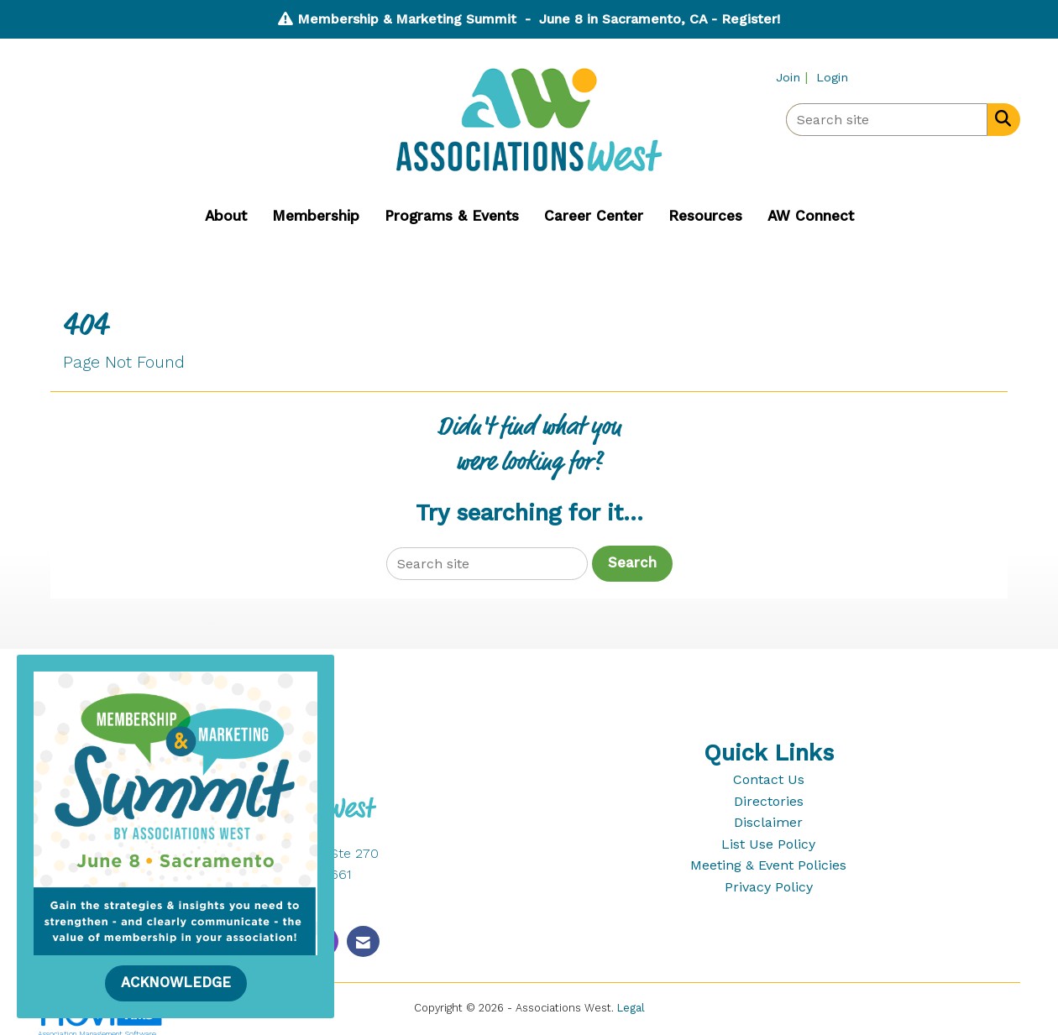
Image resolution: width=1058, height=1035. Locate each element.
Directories (769, 801)
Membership (315, 215)
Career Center (593, 215)
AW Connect (810, 215)
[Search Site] (999, 118)
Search (632, 563)
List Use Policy (768, 844)
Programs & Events (452, 215)
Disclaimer (768, 822)
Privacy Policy (769, 887)
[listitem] (794, 77)
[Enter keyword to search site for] (886, 119)
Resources (705, 215)
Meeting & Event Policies (768, 865)
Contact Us (768, 779)
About (226, 215)
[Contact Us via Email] (363, 941)
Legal (631, 1007)
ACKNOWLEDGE (176, 983)
